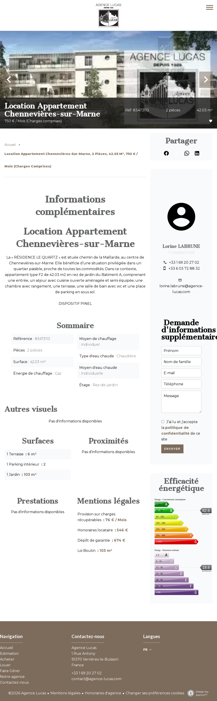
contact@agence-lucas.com (96, 679)
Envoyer (172, 448)
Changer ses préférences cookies (155, 693)
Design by (197, 693)
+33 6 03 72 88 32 (184, 268)
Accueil (10, 145)
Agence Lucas (84, 648)
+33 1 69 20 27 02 (184, 262)
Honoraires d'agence (103, 693)
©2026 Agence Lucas (27, 693)
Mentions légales (65, 693)
